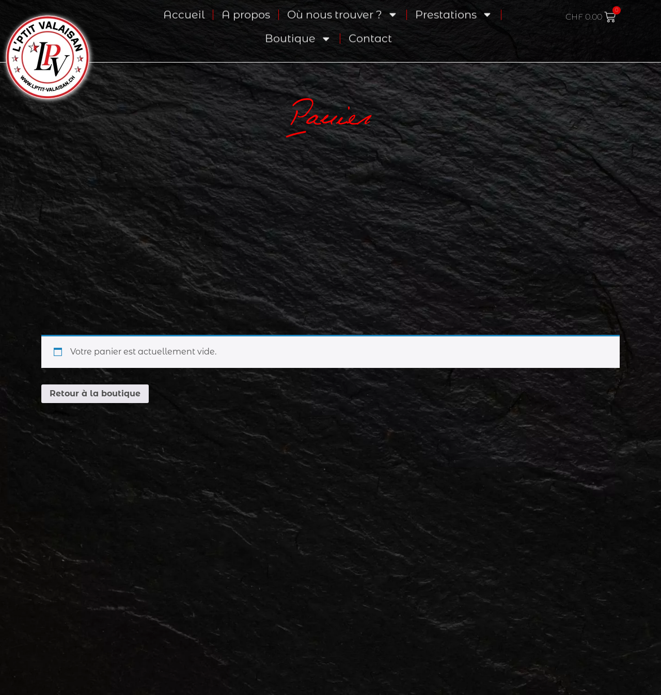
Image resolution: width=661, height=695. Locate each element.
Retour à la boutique (95, 393)
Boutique (298, 29)
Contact (370, 29)
